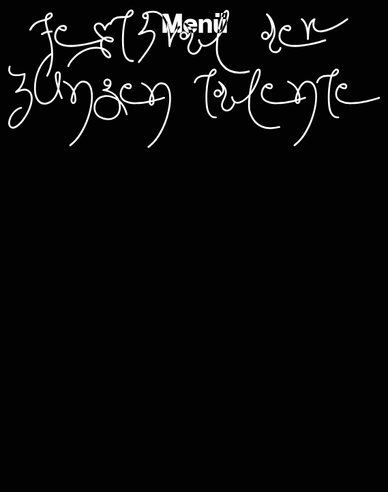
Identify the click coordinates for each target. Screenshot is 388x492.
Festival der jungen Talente (194, 79)
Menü (194, 24)
